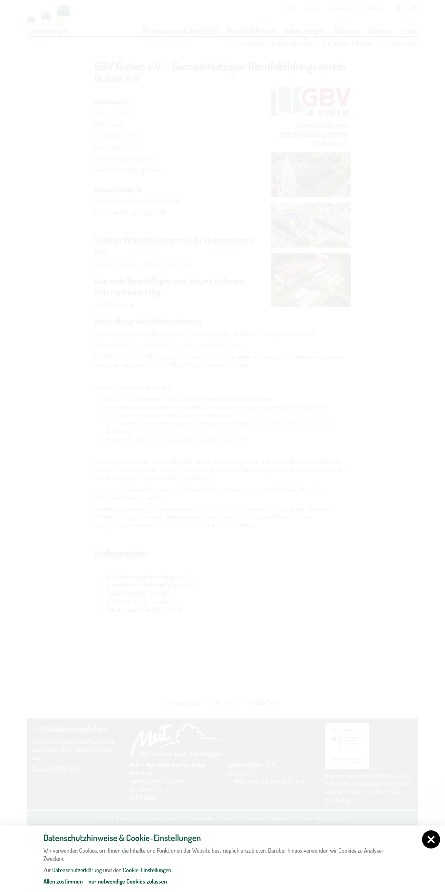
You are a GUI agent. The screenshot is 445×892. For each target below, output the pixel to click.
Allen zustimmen (63, 881)
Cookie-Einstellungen (147, 870)
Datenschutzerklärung (77, 870)
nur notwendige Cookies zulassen (127, 881)
